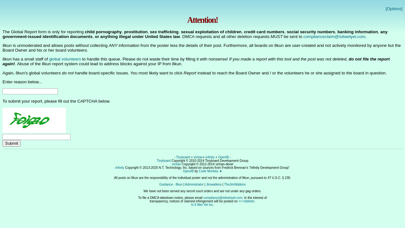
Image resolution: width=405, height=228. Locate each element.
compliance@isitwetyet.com (222, 198)
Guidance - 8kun (171, 184)
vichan (198, 157)
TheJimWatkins (235, 184)
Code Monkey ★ (210, 171)
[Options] (394, 8)
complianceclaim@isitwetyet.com (334, 36)
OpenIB (223, 157)
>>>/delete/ (246, 201)
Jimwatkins (214, 184)
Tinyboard (183, 157)
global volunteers (65, 59)
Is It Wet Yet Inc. (202, 204)
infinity (210, 157)
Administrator (194, 184)
